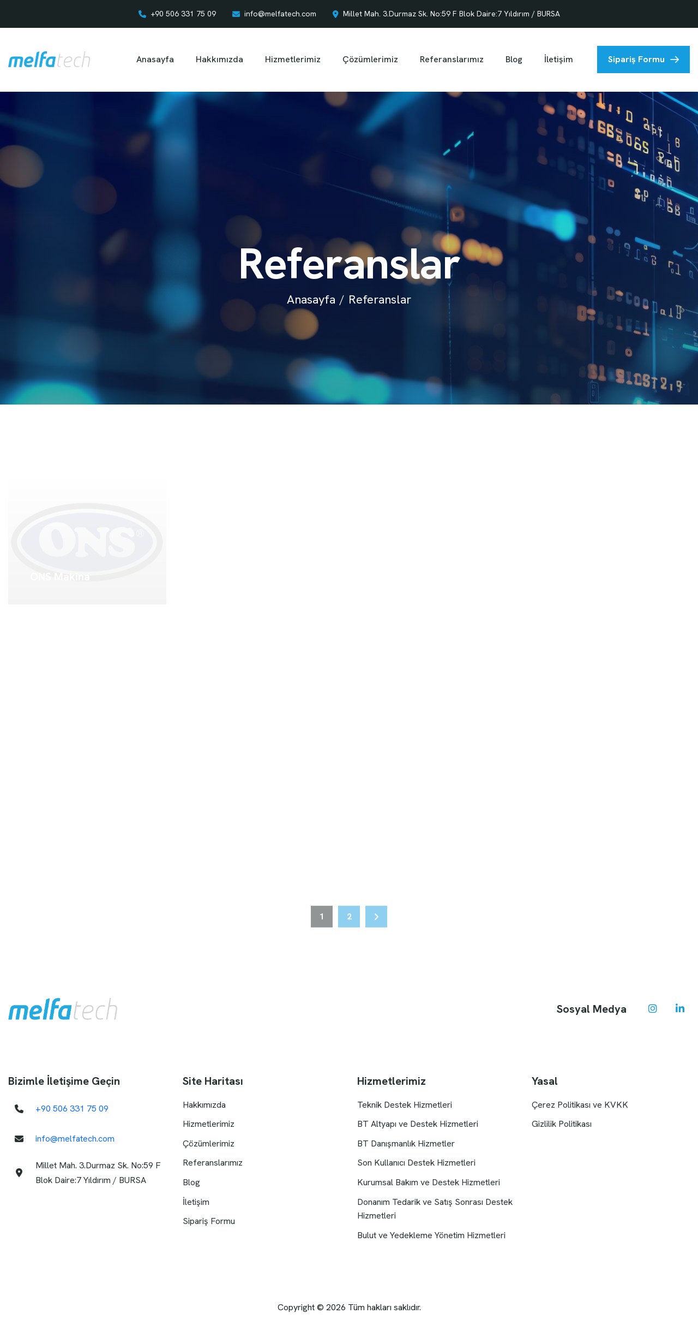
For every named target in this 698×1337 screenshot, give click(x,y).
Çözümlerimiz (370, 59)
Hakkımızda (219, 59)
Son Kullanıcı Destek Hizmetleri (416, 1162)
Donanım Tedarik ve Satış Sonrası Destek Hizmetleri (435, 1209)
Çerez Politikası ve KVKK (580, 1104)
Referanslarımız (452, 59)
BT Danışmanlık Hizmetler (406, 1143)
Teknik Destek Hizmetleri (404, 1104)
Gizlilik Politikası (562, 1124)
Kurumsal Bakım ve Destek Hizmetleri (428, 1182)
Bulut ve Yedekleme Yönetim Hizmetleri (431, 1235)
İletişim (558, 59)
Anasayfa (155, 59)
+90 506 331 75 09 (183, 14)
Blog (514, 59)
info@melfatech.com (280, 14)
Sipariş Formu (636, 59)
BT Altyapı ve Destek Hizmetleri (417, 1124)
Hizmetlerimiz (293, 59)
